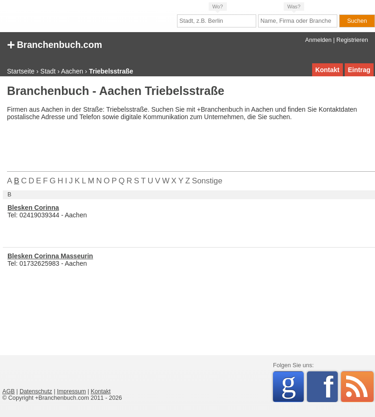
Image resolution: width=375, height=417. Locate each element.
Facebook (330, 386)
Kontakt (327, 70)
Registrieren (352, 40)
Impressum (71, 391)
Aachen (72, 71)
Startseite (20, 71)
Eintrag (359, 70)
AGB (8, 391)
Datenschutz (36, 391)
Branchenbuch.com (54, 44)
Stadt (48, 71)
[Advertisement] (176, 148)
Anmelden (318, 40)
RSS (357, 386)
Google (292, 385)
